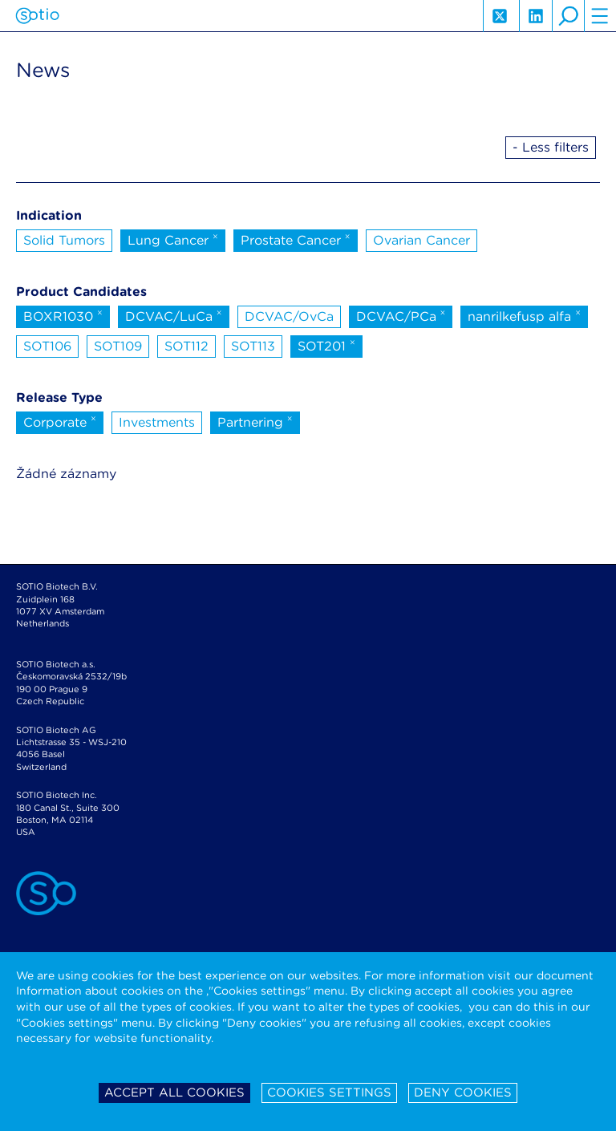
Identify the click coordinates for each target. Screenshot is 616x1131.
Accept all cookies (174, 1092)
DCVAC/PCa (401, 315)
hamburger (600, 16)
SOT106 (47, 346)
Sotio (37, 16)
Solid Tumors (64, 240)
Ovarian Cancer (421, 240)
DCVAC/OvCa (289, 316)
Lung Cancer (173, 239)
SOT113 (253, 346)
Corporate (59, 421)
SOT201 (326, 345)
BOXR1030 (63, 315)
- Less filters (551, 147)
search (568, 16)
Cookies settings (329, 1092)
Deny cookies (463, 1092)
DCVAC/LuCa (173, 315)
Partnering (255, 421)
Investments (157, 422)
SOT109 (118, 346)
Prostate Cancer (296, 239)
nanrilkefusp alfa (524, 315)
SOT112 (186, 346)
